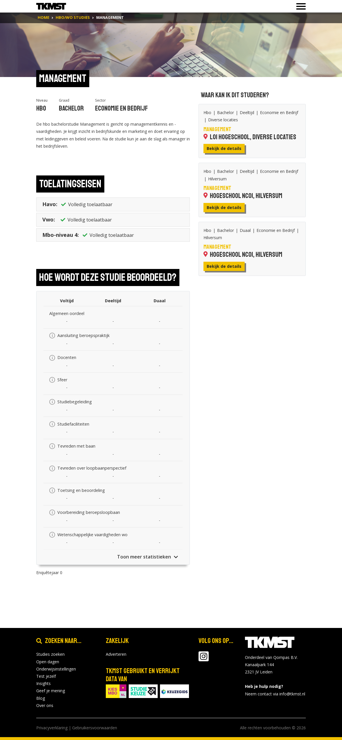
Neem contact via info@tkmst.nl (275, 694)
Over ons (44, 705)
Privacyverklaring (52, 727)
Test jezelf (46, 676)
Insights (43, 683)
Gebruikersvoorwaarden (94, 727)
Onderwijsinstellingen (56, 669)
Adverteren (116, 654)
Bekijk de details (224, 148)
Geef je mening (50, 690)
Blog (40, 698)
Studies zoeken (50, 654)
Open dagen (47, 661)
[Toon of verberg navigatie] (299, 6)
